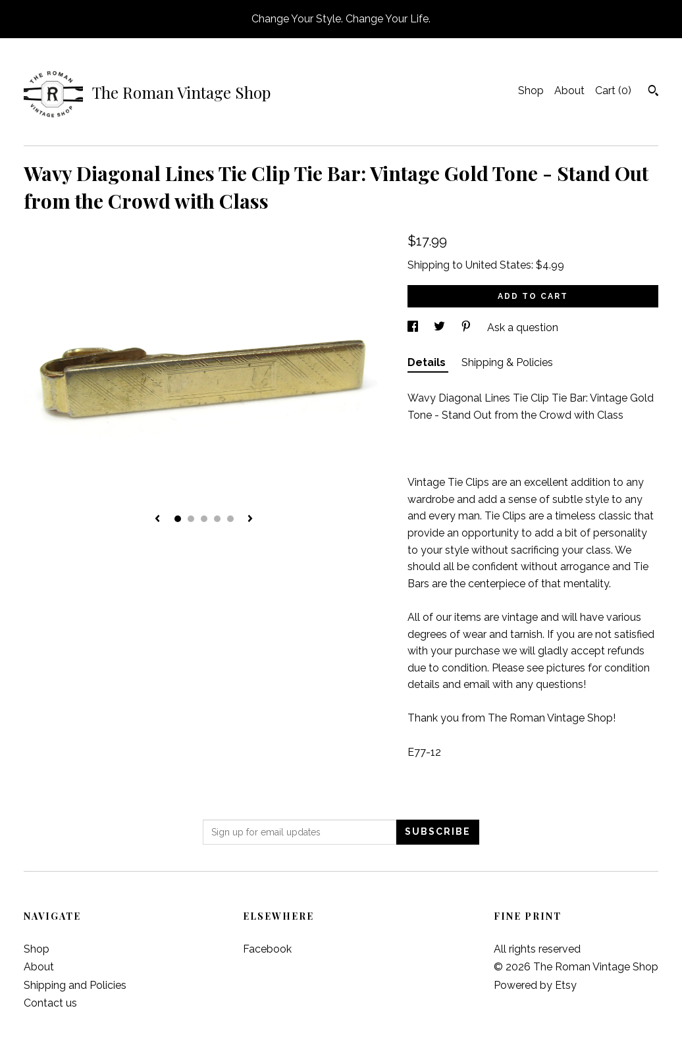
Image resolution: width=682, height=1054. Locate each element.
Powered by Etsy (535, 985)
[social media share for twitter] (441, 327)
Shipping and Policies (75, 985)
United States (498, 265)
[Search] (653, 92)
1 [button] (177, 518)
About (569, 90)
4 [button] (217, 518)
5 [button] (230, 518)
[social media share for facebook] (414, 327)
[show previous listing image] (157, 519)
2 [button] (191, 518)
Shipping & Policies (507, 362)
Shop (531, 90)
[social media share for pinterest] (467, 327)
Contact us (50, 1003)
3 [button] (204, 518)
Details (427, 362)
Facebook (267, 949)
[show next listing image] (250, 519)
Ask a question (522, 327)
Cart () (613, 90)
